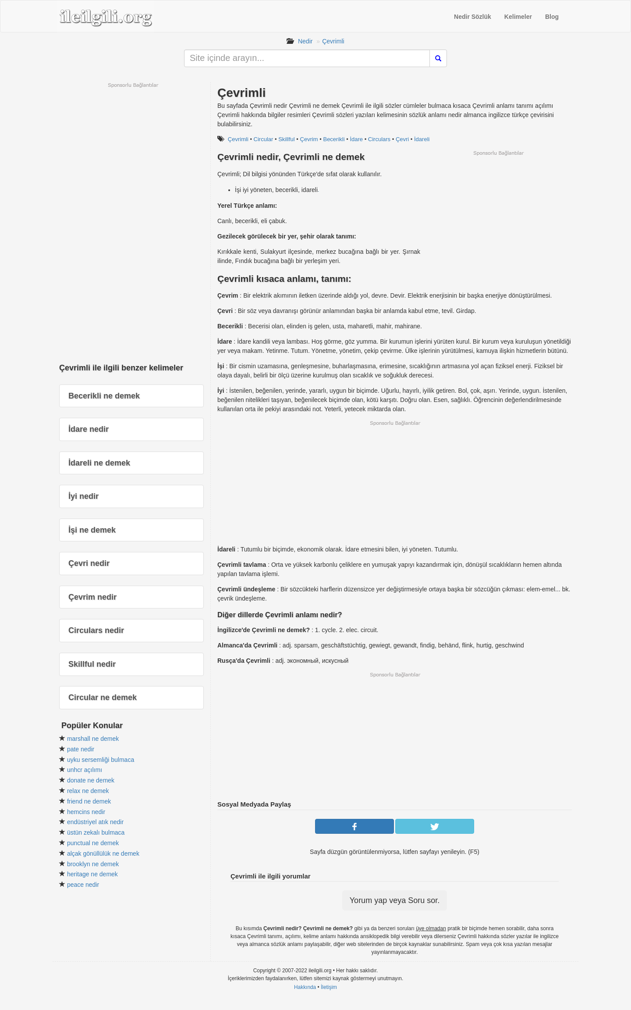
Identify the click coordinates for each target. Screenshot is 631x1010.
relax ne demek (88, 790)
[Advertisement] (498, 217)
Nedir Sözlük (472, 16)
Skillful (286, 139)
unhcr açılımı (84, 769)
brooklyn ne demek (93, 864)
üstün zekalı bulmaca (96, 832)
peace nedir (83, 884)
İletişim (329, 987)
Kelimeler (518, 16)
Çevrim (309, 139)
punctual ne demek (93, 842)
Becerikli (333, 139)
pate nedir (80, 749)
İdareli (421, 139)
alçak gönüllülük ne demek (103, 853)
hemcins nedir (86, 811)
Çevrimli (333, 41)
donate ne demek (90, 780)
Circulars (379, 139)
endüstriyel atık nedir (95, 821)
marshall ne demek (93, 738)
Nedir (305, 41)
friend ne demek (89, 801)
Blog (552, 16)
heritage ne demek (92, 874)
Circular (263, 139)
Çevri (402, 139)
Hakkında (305, 987)
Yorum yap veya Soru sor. (395, 900)
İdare (356, 139)
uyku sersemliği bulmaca (100, 759)
